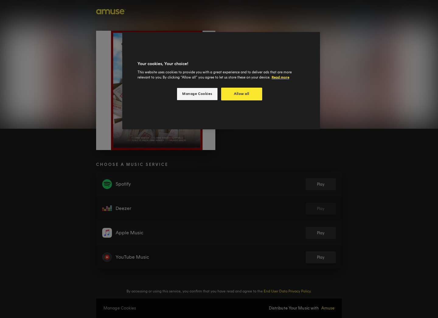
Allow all (241, 94)
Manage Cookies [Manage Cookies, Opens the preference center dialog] (197, 94)
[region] (221, 81)
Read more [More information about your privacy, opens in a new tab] (280, 77)
